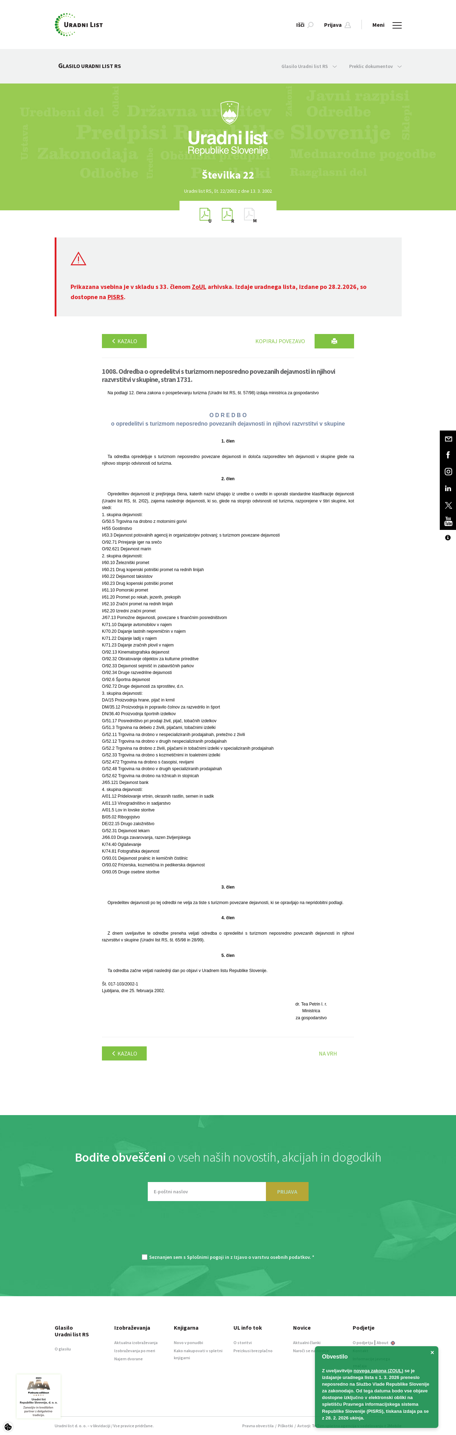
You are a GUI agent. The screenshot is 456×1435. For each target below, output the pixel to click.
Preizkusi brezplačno (253, 1350)
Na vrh (328, 1053)
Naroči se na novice (311, 1350)
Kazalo (124, 341)
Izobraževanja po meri (134, 1350)
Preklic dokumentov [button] (375, 66)
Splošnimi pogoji (205, 1257)
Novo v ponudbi (188, 1342)
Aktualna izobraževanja (136, 1342)
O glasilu (63, 1349)
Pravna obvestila (258, 1425)
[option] (228, 175)
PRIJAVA (287, 1191)
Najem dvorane (128, 1358)
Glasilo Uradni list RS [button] (309, 66)
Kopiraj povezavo (280, 341)
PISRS (116, 297)
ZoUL (199, 287)
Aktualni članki (307, 1342)
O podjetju (363, 1342)
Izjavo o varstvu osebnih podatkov (272, 1257)
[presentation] (228, 1231)
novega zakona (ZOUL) (378, 1370)
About (386, 1342)
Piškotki (285, 1425)
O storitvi (242, 1342)
